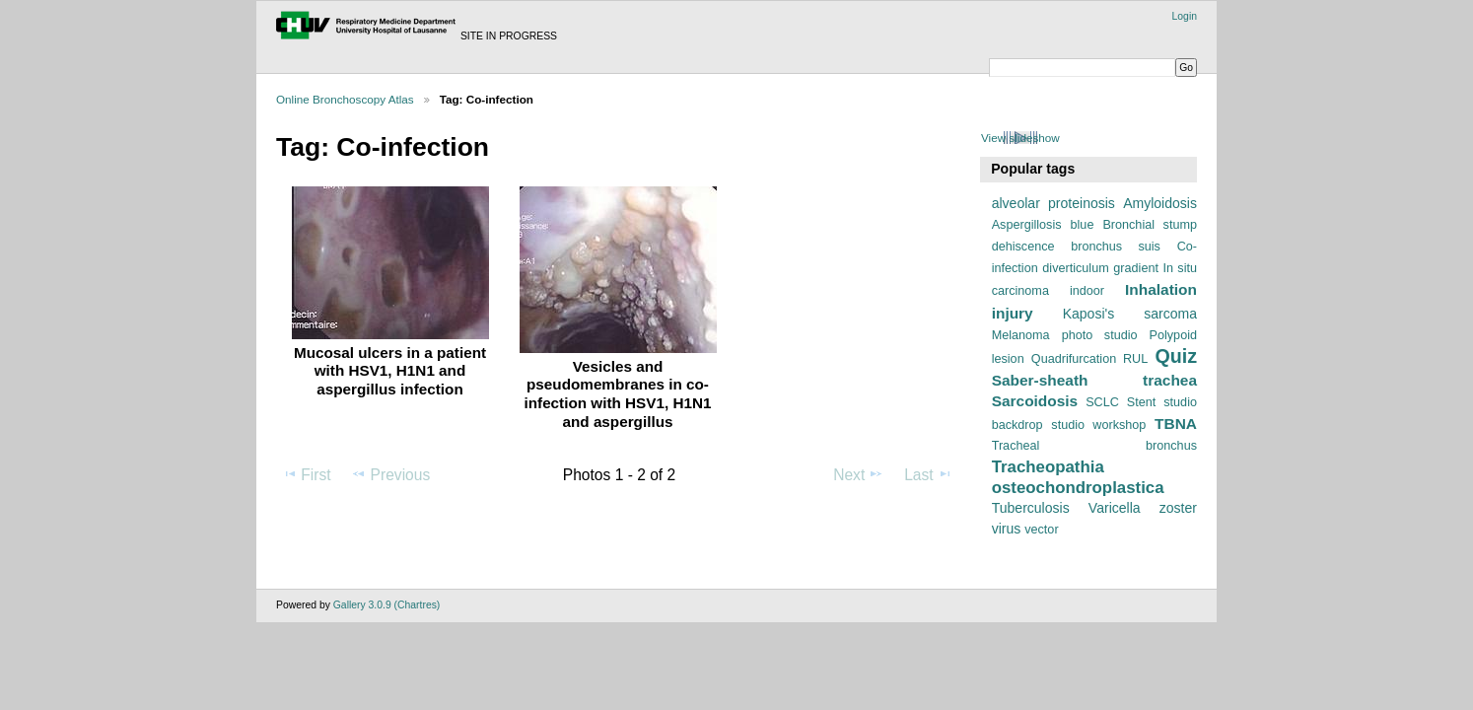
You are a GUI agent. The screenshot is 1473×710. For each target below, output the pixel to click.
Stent (1141, 402)
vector (1041, 529)
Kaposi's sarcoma (1130, 313)
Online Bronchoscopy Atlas (345, 99)
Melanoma (1021, 335)
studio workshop (1098, 425)
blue (1082, 225)
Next (858, 474)
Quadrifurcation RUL (1089, 359)
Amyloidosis (1160, 203)
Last (928, 474)
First (306, 474)
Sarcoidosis (1035, 400)
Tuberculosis (1031, 508)
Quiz (1176, 356)
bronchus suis (1115, 246)
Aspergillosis (1027, 225)
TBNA (1176, 423)
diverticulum (1075, 268)
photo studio (1100, 335)
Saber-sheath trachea (1094, 380)
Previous (390, 474)
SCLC (1102, 402)
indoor (1087, 291)
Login (1184, 16)
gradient (1135, 268)
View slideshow (1020, 137)
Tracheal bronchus (1094, 446)
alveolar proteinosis (1053, 203)
